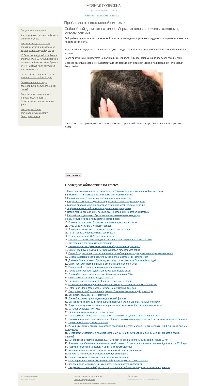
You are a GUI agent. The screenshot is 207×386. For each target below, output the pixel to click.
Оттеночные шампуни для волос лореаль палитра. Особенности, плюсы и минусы (112, 284)
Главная (89, 15)
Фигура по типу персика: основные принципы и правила (98, 353)
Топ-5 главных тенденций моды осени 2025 (91, 232)
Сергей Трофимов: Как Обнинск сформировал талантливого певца (104, 250)
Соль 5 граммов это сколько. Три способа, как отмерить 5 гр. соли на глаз (108, 360)
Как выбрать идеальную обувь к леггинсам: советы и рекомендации (103, 215)
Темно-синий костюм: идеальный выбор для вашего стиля (99, 270)
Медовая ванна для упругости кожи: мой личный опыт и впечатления (105, 350)
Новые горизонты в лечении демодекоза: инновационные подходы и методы (108, 212)
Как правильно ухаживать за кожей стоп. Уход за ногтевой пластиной (105, 364)
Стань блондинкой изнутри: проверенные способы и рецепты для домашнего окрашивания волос (120, 253)
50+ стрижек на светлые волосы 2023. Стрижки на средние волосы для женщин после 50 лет (118, 340)
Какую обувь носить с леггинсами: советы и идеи (93, 219)
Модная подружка (103, 5)
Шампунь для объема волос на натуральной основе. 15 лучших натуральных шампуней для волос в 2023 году (127, 343)
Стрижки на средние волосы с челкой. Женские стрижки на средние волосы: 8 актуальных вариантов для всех (127, 319)
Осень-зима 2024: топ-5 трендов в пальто (90, 277)
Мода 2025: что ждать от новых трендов (89, 226)
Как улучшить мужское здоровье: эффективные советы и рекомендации (106, 201)
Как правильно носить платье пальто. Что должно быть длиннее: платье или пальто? (114, 315)
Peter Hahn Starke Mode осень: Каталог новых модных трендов (102, 288)
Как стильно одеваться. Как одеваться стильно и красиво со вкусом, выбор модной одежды (38, 47)
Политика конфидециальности (84, 380)
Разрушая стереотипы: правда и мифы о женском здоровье (100, 347)
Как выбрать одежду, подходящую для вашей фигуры (97, 298)
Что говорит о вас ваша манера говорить (90, 243)
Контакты (77, 376)
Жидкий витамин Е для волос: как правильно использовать (99, 198)
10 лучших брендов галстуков (84, 309)
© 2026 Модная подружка (29, 376)
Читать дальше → (73, 175)
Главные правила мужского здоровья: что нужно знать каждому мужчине (106, 205)
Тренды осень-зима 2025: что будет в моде (91, 236)
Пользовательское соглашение (92, 376)
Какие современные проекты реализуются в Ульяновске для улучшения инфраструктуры (115, 191)
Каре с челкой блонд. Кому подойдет (88, 322)
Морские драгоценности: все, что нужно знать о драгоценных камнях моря (108, 257)
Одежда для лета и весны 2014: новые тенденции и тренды (100, 281)
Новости (102, 15)
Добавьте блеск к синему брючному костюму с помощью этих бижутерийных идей (112, 260)
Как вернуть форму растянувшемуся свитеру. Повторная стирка (34, 113)
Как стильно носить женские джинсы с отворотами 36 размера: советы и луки (110, 239)
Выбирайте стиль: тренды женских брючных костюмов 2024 (100, 274)
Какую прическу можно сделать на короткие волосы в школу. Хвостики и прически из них (116, 305)
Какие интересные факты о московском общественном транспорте (104, 246)
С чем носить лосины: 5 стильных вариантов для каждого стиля (102, 222)
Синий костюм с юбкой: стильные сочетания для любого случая (102, 264)
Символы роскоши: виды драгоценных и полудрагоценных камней (38, 86)
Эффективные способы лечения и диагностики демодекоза (99, 208)
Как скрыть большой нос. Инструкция (88, 295)
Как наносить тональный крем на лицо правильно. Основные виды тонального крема (114, 302)
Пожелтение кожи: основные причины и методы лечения (98, 357)
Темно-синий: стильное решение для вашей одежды (96, 267)
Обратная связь (132, 376)
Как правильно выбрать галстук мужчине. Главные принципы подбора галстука (110, 291)
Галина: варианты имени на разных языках (91, 312)
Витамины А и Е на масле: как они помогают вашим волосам (99, 194)
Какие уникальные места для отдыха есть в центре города (99, 229)
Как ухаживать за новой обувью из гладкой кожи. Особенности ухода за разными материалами (119, 367)
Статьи (114, 15)
